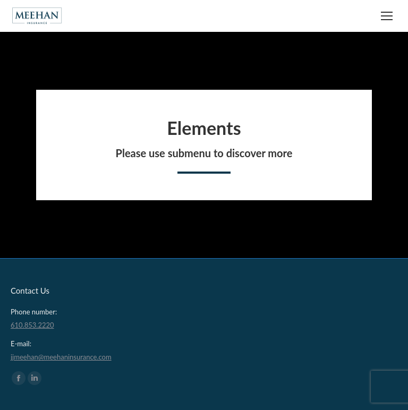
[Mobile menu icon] (386, 16)
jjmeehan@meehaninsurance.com (61, 357)
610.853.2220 (32, 325)
